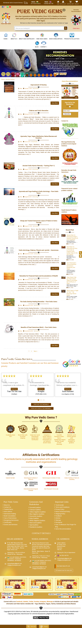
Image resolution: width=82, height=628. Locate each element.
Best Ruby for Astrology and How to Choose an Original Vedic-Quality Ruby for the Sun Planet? (72, 250)
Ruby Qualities (34, 518)
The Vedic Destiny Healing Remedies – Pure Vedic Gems (38, 301)
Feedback (58, 516)
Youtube (36, 601)
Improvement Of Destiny (39, 85)
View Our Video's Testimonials (41, 408)
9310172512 (23, 557)
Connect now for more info (64, 570)
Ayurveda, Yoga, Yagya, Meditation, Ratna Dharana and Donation (38, 137)
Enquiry (44, 626)
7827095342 (17, 560)
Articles (57, 518)
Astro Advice (8, 511)
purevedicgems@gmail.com (14, 563)
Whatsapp (50, 601)
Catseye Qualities (35, 510)
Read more (14, 389)
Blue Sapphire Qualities (37, 514)
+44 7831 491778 (62, 555)
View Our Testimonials (41, 404)
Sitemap (58, 520)
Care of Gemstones (10, 518)
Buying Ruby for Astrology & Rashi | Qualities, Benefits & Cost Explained (72, 237)
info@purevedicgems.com (14, 565)
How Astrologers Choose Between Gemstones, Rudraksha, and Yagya (71, 266)
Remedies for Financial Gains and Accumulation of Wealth (38, 276)
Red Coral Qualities (36, 523)
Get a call (31, 626)
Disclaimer (58, 522)
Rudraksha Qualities (36, 527)
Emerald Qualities (35, 507)
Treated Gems (8, 509)
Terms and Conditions (62, 507)
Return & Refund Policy (62, 511)
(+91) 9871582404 (13, 557)
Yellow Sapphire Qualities (38, 512)
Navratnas (36, 226)
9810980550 (10, 560)
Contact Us (7, 507)
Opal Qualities (34, 525)
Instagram (43, 601)
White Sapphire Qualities (37, 520)
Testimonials (59, 505)
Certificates (7, 522)
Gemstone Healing (10, 514)
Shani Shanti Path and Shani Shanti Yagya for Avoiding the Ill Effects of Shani (72, 280)
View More (55, 103)
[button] (42, 36)
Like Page (9, 587)
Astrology (37, 114)
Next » (35, 351)
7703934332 (17, 559)
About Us (7, 505)
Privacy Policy (59, 509)
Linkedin (25, 601)
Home (3, 79)
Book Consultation (10, 516)
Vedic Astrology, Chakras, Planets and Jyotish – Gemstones (38, 250)
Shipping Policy (60, 514)
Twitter (31, 601)
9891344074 (10, 559)
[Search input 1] (39, 28)
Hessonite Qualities (36, 516)
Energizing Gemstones (11, 520)
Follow (61, 587)
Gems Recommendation (70, 81)
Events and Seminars (10, 524)
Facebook (19, 601)
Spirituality (36, 88)
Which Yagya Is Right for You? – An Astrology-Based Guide (72, 293)
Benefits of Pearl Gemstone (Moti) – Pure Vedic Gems (38, 327)
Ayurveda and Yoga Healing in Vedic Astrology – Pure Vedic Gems (38, 192)
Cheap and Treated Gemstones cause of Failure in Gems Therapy (38, 221)
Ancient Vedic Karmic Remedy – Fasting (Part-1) (39, 165)
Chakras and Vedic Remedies (38, 110)
